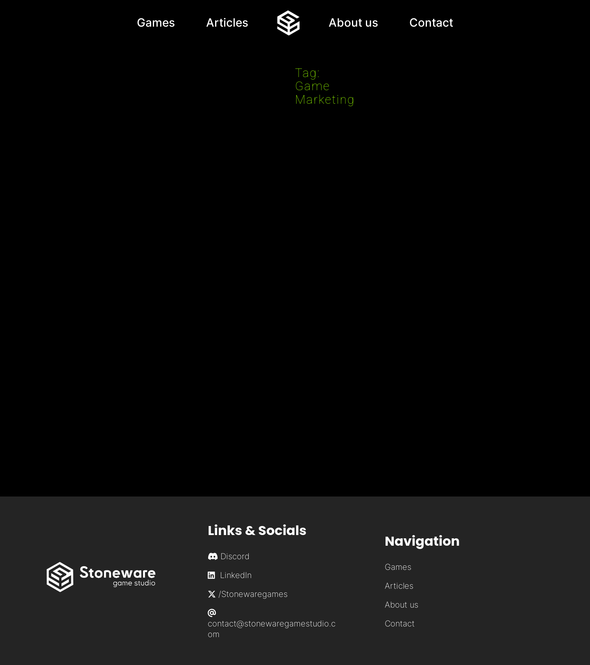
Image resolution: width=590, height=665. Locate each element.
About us (401, 605)
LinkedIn (230, 575)
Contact (400, 624)
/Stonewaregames (248, 594)
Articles (399, 586)
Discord (235, 556)
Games (398, 567)
